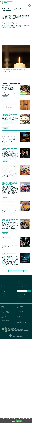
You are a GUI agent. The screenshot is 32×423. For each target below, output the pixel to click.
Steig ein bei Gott (20, 278)
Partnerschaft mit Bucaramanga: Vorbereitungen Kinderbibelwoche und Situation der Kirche (9, 183)
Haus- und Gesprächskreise (22, 285)
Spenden (2, 283)
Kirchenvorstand (4, 285)
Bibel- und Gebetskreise (21, 284)
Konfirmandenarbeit (20, 281)
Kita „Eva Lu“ (3, 287)
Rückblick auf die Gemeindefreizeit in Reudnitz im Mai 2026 (10, 220)
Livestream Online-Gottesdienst (24, 25)
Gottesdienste (3, 279)
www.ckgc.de (6, 26)
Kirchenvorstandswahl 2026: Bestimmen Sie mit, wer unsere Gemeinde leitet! (9, 202)
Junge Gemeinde (20, 282)
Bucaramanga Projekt (21, 286)
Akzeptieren (19, 421)
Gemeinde (3, 278)
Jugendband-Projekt (6, 237)
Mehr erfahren (12, 421)
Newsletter (3, 282)
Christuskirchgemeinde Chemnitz (8, 27)
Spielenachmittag (6, 85)
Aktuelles (2, 281)
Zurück (4, 76)
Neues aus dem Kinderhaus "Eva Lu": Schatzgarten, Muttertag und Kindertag (9, 166)
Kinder (18, 280)
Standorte (2, 290)
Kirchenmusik (19, 279)
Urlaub (3, 100)
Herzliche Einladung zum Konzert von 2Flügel (9, 149)
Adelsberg (3, 291)
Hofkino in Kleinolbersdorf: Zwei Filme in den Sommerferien (9, 133)
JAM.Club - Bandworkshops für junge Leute (9, 254)
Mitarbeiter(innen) (4, 284)
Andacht (2, 280)
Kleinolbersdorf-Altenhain (5, 293)
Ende (25, 271)
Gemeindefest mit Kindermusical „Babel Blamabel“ (9, 115)
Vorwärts (21, 271)
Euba (2, 292)
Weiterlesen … (5, 96)
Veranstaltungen (4, 286)
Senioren (18, 283)
